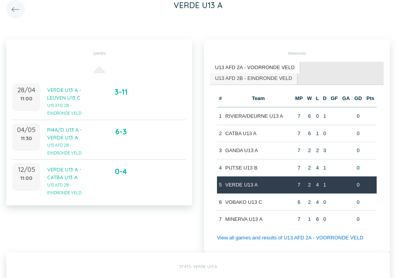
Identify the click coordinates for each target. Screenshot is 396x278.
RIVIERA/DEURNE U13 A (254, 116)
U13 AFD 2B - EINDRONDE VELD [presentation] (253, 78)
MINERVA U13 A (243, 219)
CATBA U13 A (240, 133)
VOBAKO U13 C (243, 202)
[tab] (255, 68)
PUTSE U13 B (241, 168)
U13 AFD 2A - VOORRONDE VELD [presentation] (255, 67)
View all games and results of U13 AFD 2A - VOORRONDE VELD (290, 238)
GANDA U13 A (241, 150)
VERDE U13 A (241, 185)
